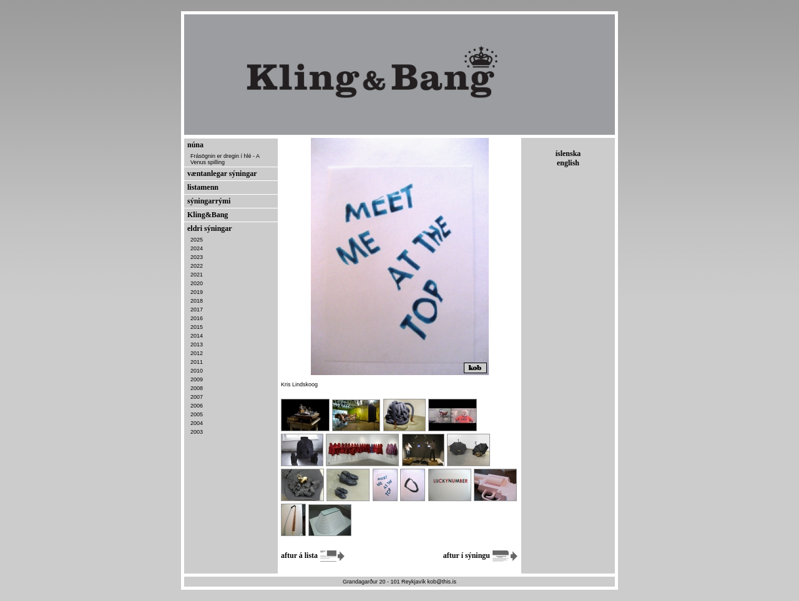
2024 (196, 248)
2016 (196, 318)
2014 (196, 336)
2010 (196, 371)
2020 (196, 283)
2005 (196, 414)
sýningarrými (208, 201)
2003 (196, 432)
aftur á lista (313, 555)
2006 (196, 406)
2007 (196, 397)
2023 (196, 257)
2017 (196, 309)
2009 (196, 379)
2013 (196, 344)
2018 (196, 301)
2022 (196, 266)
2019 (196, 292)
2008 (196, 388)
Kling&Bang (207, 214)
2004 (196, 423)
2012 (196, 353)
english (568, 163)
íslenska (568, 153)
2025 (196, 240)
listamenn (202, 187)
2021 (196, 274)
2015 (196, 327)
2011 (196, 362)
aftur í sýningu (480, 555)
